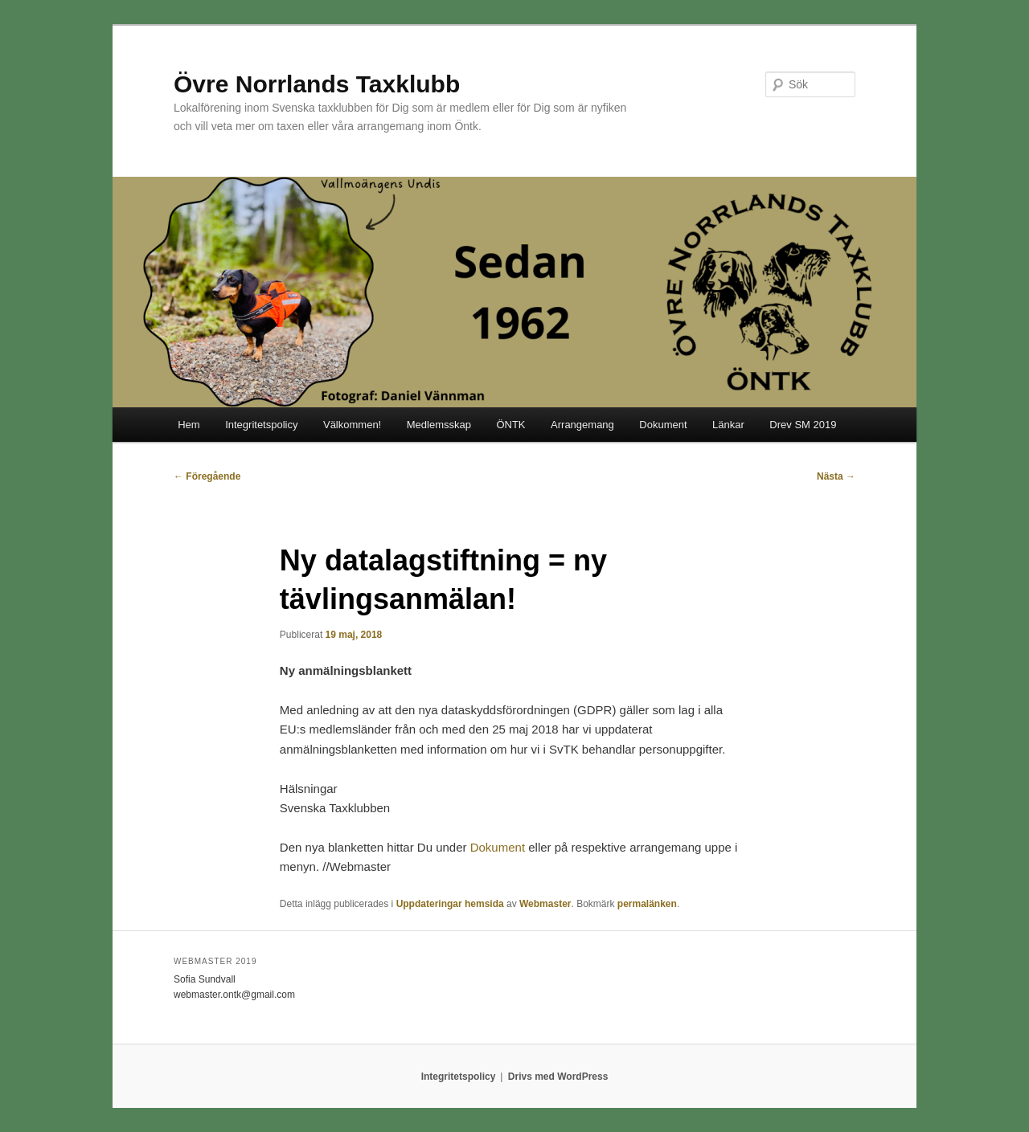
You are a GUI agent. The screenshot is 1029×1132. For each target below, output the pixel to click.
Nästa (836, 476)
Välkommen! (352, 425)
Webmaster (545, 903)
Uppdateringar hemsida (450, 903)
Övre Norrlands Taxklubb (317, 84)
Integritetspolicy (261, 425)
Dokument (663, 425)
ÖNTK (510, 425)
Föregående (207, 476)
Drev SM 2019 (802, 425)
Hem (188, 425)
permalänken (647, 903)
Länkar (728, 425)
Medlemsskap (439, 425)
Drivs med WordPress (558, 1076)
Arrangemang (582, 425)
